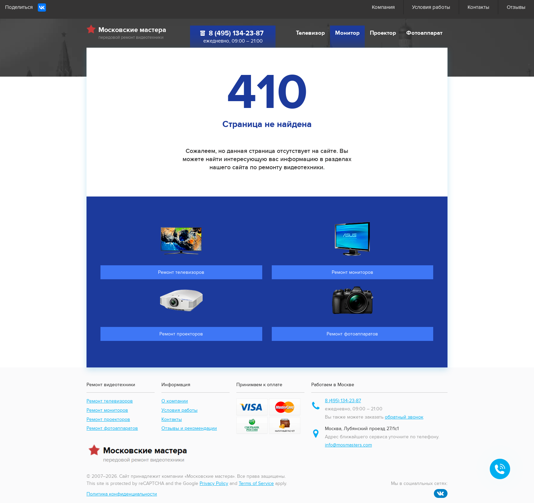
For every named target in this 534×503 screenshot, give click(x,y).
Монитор (347, 33)
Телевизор (310, 33)
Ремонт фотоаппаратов (112, 428)
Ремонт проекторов (108, 419)
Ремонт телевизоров (110, 401)
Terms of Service (256, 483)
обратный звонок (404, 417)
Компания (383, 7)
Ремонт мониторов (107, 410)
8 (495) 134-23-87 (236, 33)
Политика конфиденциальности (122, 494)
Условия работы (431, 7)
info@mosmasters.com (348, 445)
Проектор (383, 33)
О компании (174, 401)
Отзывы (516, 7)
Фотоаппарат (424, 33)
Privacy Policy (214, 483)
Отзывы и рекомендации (189, 428)
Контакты (478, 7)
